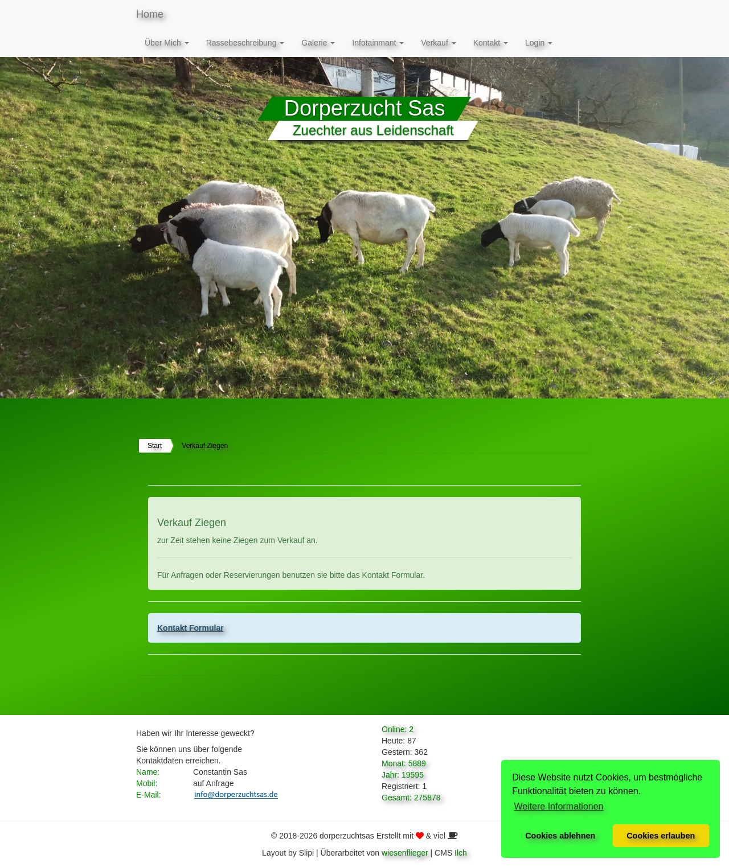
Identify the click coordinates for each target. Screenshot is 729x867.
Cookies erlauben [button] (660, 835)
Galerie (318, 42)
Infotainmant (378, 42)
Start (155, 446)
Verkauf (438, 42)
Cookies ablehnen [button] (560, 835)
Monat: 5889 (404, 763)
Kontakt (490, 42)
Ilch (460, 852)
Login (538, 42)
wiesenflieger (405, 852)
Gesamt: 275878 (411, 797)
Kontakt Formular (190, 627)
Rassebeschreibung (245, 42)
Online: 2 (397, 729)
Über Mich (167, 42)
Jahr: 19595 (403, 774)
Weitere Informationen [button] (558, 806)
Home (149, 14)
